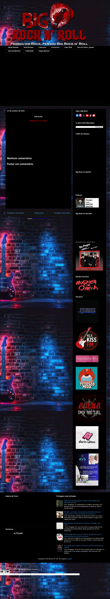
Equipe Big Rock (44, 51)
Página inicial (38, 213)
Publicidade (29, 51)
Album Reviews (13, 47)
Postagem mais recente (15, 213)
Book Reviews (28, 47)
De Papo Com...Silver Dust (85, 242)
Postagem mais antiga (62, 213)
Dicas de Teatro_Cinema (85, 47)
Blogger (69, 559)
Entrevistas (55, 47)
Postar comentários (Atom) (41, 218)
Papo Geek (68, 47)
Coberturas (42, 47)
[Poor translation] (7, 571)
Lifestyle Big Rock (14, 51)
